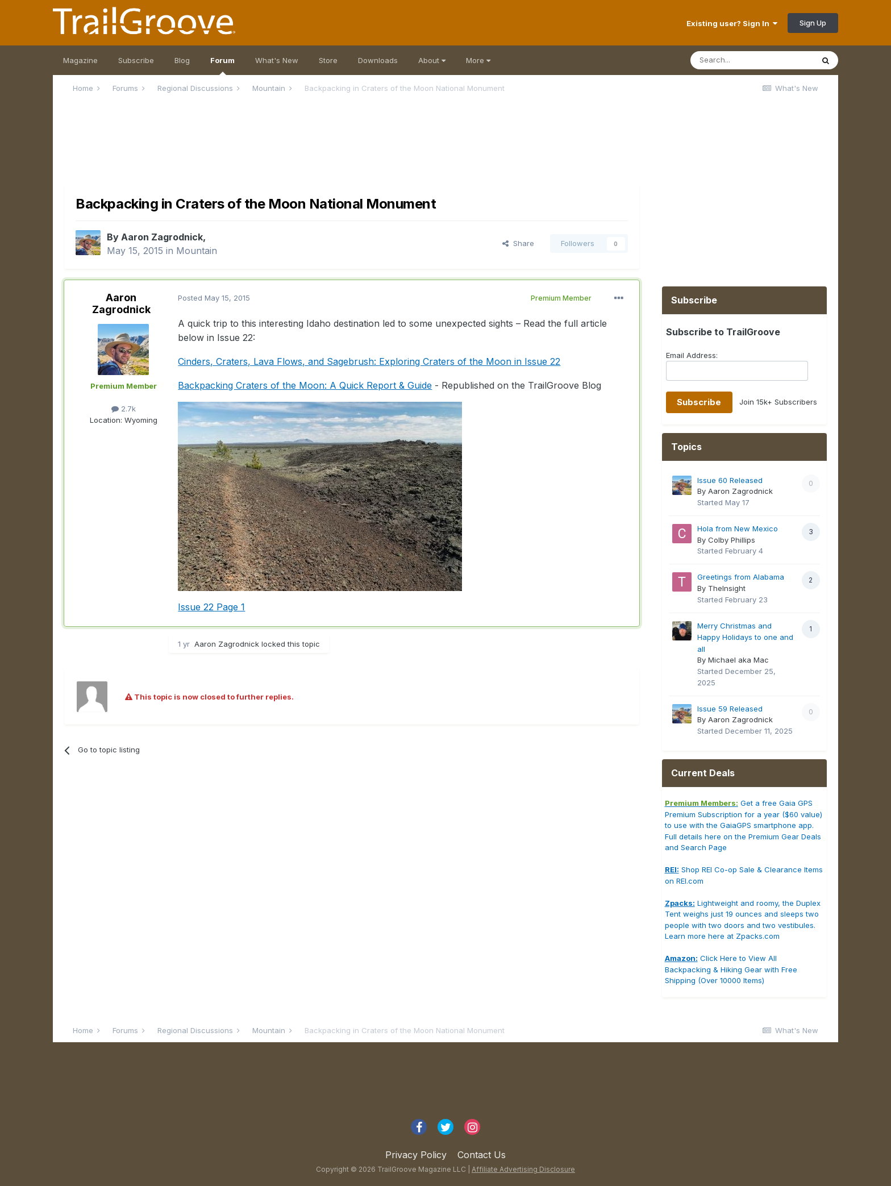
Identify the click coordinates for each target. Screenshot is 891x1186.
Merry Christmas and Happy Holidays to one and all (745, 637)
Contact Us (481, 1154)
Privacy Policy (416, 1154)
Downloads (378, 60)
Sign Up (813, 22)
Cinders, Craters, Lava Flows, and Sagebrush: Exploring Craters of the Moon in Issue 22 (369, 361)
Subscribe (136, 60)
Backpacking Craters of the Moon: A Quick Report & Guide (305, 385)
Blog (182, 60)
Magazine (80, 60)
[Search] (751, 60)
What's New (276, 60)
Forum (222, 65)
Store (328, 60)
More (478, 60)
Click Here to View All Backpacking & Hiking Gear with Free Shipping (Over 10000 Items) (731, 969)
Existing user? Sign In (731, 23)
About (432, 60)
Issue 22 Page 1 (211, 607)
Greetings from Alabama (740, 576)
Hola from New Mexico (737, 528)
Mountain (196, 250)
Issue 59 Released (730, 708)
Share (518, 243)
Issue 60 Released (730, 480)
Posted (214, 297)
